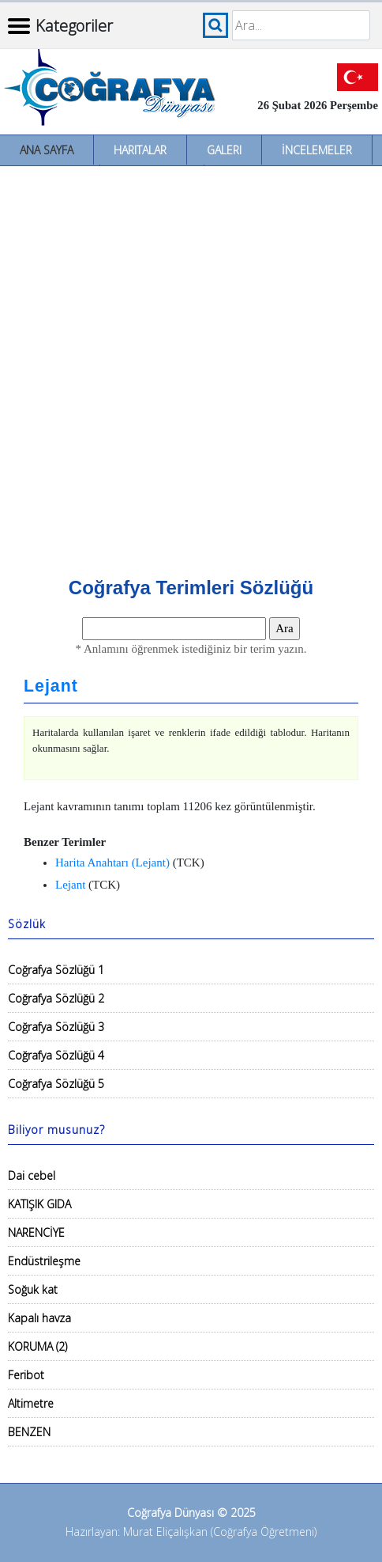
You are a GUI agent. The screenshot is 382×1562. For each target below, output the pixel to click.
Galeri (224, 149)
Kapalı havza (39, 1317)
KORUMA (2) (37, 1346)
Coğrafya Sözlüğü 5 (56, 1083)
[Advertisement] (191, 365)
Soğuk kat (33, 1289)
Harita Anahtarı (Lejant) (112, 862)
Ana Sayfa (46, 149)
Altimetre (31, 1403)
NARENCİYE (36, 1232)
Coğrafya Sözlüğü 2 (56, 998)
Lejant (51, 686)
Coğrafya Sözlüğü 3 (56, 1026)
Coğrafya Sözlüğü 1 (56, 969)
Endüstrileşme (44, 1260)
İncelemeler (317, 149)
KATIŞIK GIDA (39, 1203)
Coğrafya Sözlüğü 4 (56, 1055)
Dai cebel (31, 1175)
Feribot (26, 1374)
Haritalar (140, 149)
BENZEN (29, 1431)
